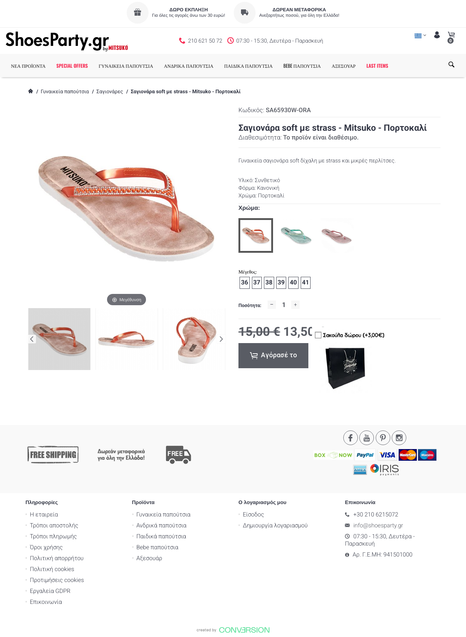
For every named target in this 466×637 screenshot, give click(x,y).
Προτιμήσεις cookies (57, 580)
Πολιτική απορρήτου (57, 558)
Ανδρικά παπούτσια (162, 525)
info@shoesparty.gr (378, 525)
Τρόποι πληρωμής (53, 536)
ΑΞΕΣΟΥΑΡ (344, 65)
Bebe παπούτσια (157, 547)
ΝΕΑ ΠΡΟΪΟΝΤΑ (28, 65)
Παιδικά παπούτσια (161, 536)
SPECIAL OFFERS (72, 65)
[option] (256, 235)
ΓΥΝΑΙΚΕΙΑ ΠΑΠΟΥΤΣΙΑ (126, 65)
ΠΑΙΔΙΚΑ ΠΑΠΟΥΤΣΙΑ (248, 65)
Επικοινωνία (46, 601)
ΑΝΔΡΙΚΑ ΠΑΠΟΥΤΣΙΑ (188, 65)
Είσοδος (253, 514)
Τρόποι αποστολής (54, 525)
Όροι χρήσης (46, 547)
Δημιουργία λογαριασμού (275, 525)
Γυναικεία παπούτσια (65, 92)
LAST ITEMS (377, 65)
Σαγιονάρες (109, 92)
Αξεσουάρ (149, 558)
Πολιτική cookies (52, 569)
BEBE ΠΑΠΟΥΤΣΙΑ (302, 65)
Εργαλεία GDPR (50, 590)
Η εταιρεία (44, 514)
